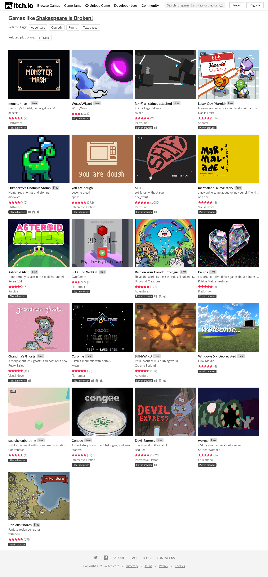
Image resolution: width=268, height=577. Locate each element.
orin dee (203, 197)
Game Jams (72, 5)
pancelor (13, 113)
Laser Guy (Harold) (211, 103)
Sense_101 (15, 281)
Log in (237, 5)
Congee (77, 440)
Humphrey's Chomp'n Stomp (29, 188)
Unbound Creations (147, 281)
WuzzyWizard (82, 103)
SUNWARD (143, 356)
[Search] (221, 5)
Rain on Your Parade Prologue (157, 272)
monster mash (18, 103)
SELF (138, 188)
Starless (76, 450)
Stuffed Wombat (209, 450)
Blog (147, 558)
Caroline (78, 356)
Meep (75, 365)
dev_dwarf (141, 197)
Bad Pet (140, 450)
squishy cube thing (22, 440)
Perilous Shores (20, 525)
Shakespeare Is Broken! (64, 18)
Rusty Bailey (16, 365)
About (119, 558)
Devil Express (145, 440)
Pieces (203, 272)
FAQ (134, 558)
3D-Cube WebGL (84, 272)
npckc (75, 197)
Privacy (163, 566)
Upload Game (97, 5)
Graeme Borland (145, 365)
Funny (73, 27)
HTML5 (44, 38)
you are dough (82, 188)
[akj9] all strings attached (153, 103)
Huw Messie (206, 361)
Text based (90, 27)
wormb (203, 440)
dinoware (14, 197)
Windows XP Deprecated (217, 356)
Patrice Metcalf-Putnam (213, 281)
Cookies (180, 566)
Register (255, 5)
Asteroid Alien (19, 272)
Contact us (166, 558)
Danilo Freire (206, 113)
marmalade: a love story (215, 188)
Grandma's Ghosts (21, 356)
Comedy (56, 27)
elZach (139, 113)
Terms (148, 566)
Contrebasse (16, 450)
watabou (14, 534)
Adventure (38, 27)
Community (150, 5)
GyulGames (79, 276)
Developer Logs (125, 5)
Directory (132, 566)
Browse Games (48, 5)
